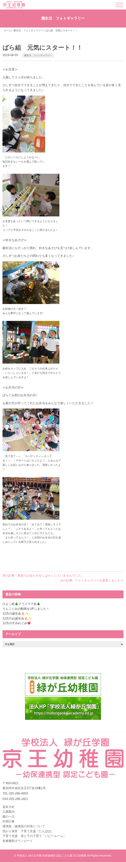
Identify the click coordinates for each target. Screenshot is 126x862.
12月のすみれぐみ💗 (16, 623)
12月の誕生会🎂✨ (15, 613)
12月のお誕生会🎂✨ (17, 618)
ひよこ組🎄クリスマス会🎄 (21, 603)
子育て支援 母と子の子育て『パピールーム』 (34, 836)
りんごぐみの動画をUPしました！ (25, 608)
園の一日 (8, 816)
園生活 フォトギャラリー (38, 55)
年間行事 (8, 821)
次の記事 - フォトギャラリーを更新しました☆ (92, 580)
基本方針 (8, 807)
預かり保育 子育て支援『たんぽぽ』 (28, 831)
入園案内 (8, 811)
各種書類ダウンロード (17, 840)
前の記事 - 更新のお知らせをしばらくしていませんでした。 (43, 575)
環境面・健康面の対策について (23, 826)
